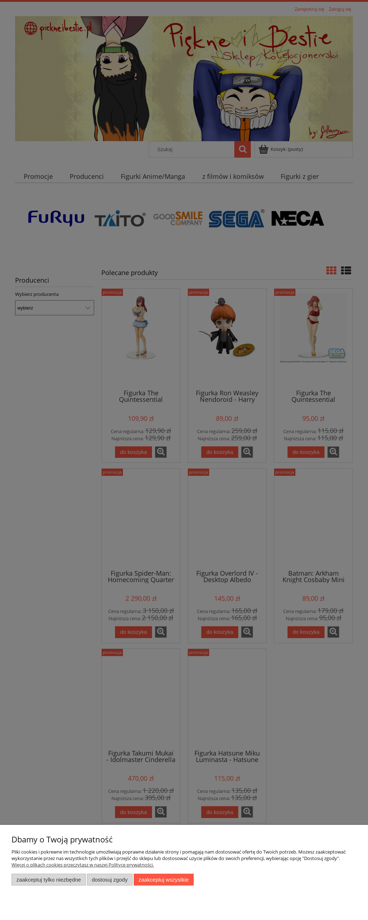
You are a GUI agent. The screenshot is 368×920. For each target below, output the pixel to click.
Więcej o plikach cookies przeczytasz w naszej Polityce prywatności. (83, 864)
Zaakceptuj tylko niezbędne (49, 880)
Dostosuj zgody (110, 880)
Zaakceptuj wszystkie (164, 880)
